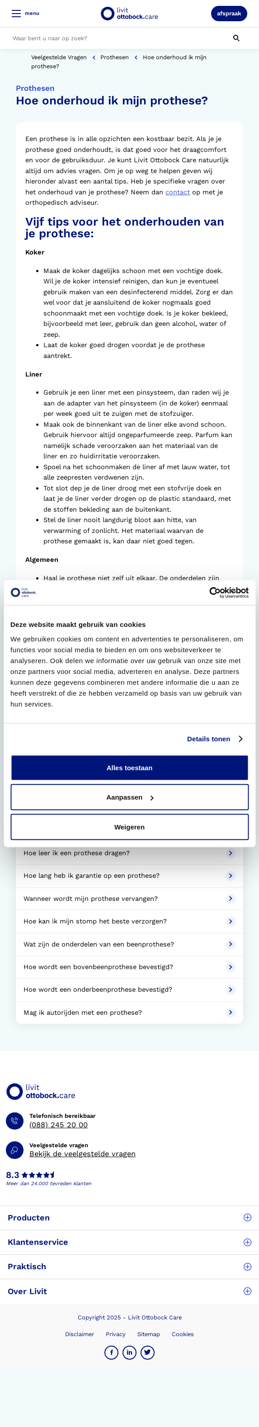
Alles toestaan (130, 767)
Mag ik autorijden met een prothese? (129, 1013)
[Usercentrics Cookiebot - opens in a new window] (209, 592)
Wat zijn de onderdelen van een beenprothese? (129, 945)
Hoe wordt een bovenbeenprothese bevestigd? (129, 967)
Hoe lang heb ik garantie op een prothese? (129, 876)
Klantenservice (129, 1242)
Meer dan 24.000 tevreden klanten (48, 1184)
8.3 (12, 1175)
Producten (129, 1217)
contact (177, 192)
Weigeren (129, 826)
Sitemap (148, 1334)
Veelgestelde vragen (59, 57)
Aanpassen (129, 797)
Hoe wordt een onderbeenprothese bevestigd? (129, 990)
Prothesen (114, 57)
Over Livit (129, 1291)
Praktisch (129, 1266)
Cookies (183, 1334)
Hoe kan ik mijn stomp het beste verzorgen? (129, 922)
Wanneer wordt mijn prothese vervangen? (129, 899)
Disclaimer (79, 1334)
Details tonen (208, 739)
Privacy (116, 1334)
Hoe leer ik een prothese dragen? (129, 853)
